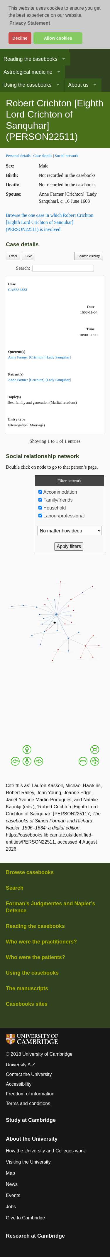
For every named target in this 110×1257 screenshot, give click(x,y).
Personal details (18, 155)
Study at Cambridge (31, 1120)
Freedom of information (30, 1093)
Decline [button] (19, 38)
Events (13, 1195)
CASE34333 (17, 290)
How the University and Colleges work (45, 1150)
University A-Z (20, 1064)
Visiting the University (28, 1161)
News (12, 1184)
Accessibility (18, 1084)
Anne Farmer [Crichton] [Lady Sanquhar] (39, 357)
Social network (66, 155)
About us (78, 85)
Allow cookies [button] (58, 38)
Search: (55, 268)
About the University (31, 1139)
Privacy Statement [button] (29, 23)
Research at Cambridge (35, 1236)
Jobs (11, 1206)
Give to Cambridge (25, 1217)
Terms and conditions (28, 1103)
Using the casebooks (27, 85)
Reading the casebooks (30, 59)
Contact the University (29, 1074)
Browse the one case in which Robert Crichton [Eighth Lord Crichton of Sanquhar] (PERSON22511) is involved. (49, 222)
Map (10, 1173)
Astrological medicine (28, 72)
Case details (42, 155)
